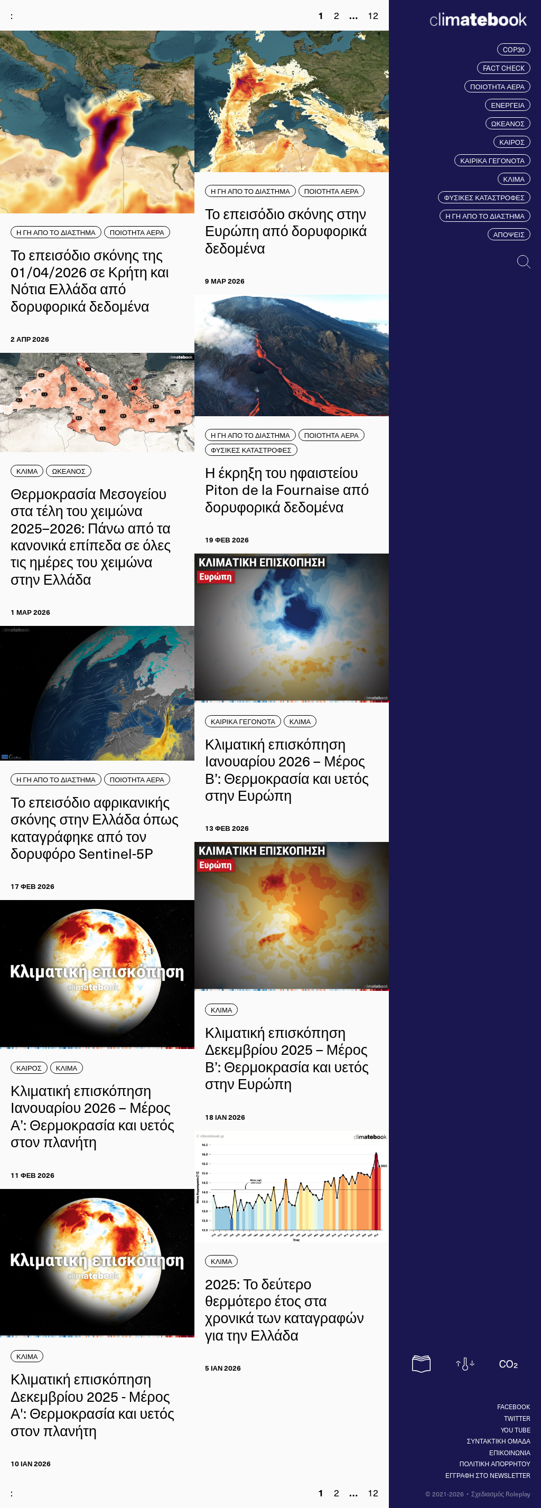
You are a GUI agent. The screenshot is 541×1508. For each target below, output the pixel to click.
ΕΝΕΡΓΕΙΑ (508, 105)
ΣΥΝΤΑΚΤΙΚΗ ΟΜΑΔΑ (498, 1441)
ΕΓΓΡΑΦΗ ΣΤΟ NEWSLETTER (487, 1475)
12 (373, 15)
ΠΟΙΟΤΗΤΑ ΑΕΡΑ (497, 86)
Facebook (513, 1406)
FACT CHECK (504, 68)
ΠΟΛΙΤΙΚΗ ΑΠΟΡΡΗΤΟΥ (495, 1463)
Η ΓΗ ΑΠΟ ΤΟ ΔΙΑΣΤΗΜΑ (485, 216)
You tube (515, 1430)
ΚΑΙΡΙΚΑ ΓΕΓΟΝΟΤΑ (492, 160)
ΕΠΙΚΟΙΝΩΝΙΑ (509, 1452)
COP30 (514, 49)
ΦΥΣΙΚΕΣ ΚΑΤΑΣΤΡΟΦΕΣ (484, 197)
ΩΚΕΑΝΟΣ (508, 123)
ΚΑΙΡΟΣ (512, 142)
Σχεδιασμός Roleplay (500, 1493)
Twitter (517, 1418)
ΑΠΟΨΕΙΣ (509, 234)
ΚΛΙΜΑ (514, 179)
